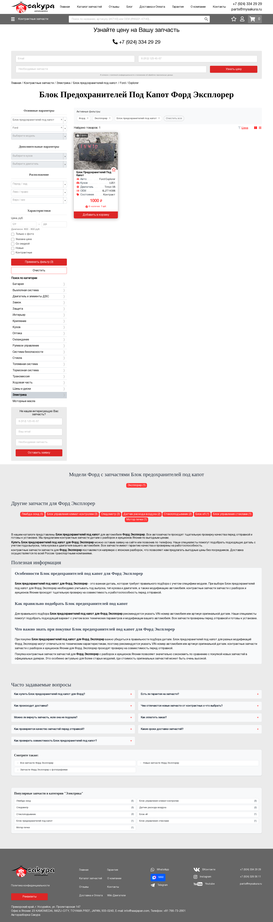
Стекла (39, 358)
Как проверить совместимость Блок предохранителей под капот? (55, 741)
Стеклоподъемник (75, 814)
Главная (65, 7)
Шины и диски (39, 389)
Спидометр (75, 807)
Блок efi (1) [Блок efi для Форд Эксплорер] (202, 514)
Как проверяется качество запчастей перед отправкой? (49, 729)
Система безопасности (39, 352)
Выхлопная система (39, 290)
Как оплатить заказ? (154, 717)
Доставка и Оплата (152, 7)
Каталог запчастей (89, 7)
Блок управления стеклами (198, 821)
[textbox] (38, 136)
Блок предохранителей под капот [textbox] (38, 119)
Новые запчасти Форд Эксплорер (161, 763)
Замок (39, 302)
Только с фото (22, 234)
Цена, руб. (17, 218)
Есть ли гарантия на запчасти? (160, 694)
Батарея (39, 284)
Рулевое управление (39, 345)
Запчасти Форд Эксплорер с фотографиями (44, 770)
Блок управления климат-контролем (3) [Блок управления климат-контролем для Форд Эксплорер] (72, 514)
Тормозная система (39, 370)
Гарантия (178, 7)
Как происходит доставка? (31, 706)
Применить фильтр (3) (39, 262)
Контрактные (21, 252)
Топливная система (39, 364)
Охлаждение (39, 339)
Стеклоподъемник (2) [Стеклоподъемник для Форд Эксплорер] (178, 514)
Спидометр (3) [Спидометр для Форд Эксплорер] (110, 514)
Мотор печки (75, 827)
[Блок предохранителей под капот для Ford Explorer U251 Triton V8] (96, 151)
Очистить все (174, 118)
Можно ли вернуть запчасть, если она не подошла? (45, 717)
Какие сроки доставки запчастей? (162, 729)
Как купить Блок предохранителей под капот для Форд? (49, 694)
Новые (17, 248)
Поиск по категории (24, 278)
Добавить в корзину (96, 215)
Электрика (39, 395)
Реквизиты (29, 897)
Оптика (39, 333)
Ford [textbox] (38, 127)
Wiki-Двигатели (116, 896)
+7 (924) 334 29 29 (247, 4)
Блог (129, 7)
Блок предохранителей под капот (75, 821)
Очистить (39, 270)
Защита (39, 308)
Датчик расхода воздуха (198, 807)
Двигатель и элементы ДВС (39, 296)
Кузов (39, 327)
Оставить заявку (39, 453)
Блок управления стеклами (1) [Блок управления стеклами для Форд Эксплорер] (232, 514)
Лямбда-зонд (75, 801)
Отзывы (114, 7)
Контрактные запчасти (33, 19)
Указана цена (21, 239)
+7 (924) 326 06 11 (250, 877)
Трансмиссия (39, 376)
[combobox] (139, 19)
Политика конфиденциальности (30, 886)
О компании (198, 7)
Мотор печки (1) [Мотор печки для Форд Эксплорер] (136, 519)
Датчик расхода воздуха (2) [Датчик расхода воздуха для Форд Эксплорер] (141, 514)
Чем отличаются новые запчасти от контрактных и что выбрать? (182, 706)
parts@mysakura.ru (246, 9)
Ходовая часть (39, 382)
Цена (244, 128)
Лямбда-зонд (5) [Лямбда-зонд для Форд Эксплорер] (32, 514)
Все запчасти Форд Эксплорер (36, 763)
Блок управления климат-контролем (198, 801)
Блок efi (198, 814)
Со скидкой (20, 244)
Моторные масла (24, 401)
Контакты (219, 7)
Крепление (39, 321)
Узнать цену (234, 69)
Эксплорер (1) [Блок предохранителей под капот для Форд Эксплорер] (137, 485)
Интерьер (39, 315)
